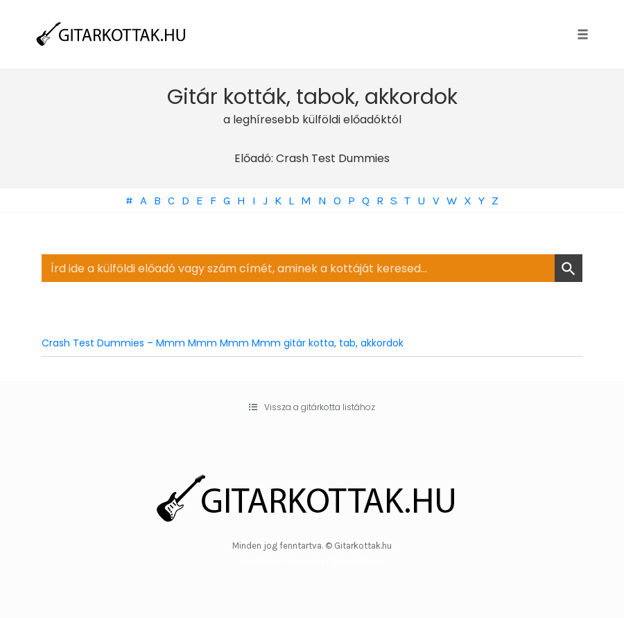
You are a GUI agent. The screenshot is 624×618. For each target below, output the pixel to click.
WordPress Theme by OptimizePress (312, 561)
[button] (312, 407)
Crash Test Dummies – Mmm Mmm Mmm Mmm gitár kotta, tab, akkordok (223, 343)
